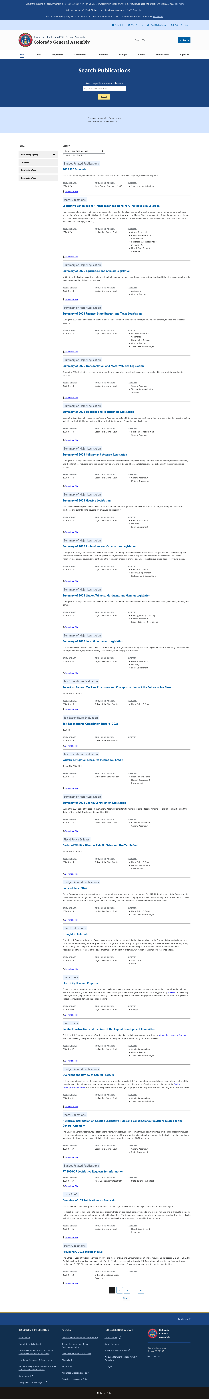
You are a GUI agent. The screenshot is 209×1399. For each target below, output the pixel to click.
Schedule (118, 25)
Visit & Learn (135, 25)
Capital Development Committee (174, 1035)
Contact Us (154, 1356)
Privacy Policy (68, 1360)
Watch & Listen (179, 25)
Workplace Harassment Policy (75, 1379)
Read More (158, 16)
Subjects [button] (25, 162)
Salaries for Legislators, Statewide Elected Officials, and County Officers (38, 1368)
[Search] (155, 40)
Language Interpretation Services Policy (80, 1337)
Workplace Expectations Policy (75, 1372)
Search (184, 40)
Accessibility (24, 1337)
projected (172, 992)
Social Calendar (111, 1344)
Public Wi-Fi (67, 1366)
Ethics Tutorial (112, 1337)
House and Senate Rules (117, 1350)
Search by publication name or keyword (104, 83)
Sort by (66, 145)
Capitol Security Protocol (30, 1344)
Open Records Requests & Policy (76, 1353)
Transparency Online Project (33, 1382)
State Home (26, 1376)
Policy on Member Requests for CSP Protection (120, 1358)
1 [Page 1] (112, 1290)
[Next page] (126, 1298)
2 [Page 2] (119, 1290)
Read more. (179, 3)
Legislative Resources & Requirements (36, 1360)
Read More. (138, 10)
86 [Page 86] (141, 1290)
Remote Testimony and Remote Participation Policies (76, 1346)
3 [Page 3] (127, 1290)
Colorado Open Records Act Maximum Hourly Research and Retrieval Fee (36, 1352)
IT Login (108, 1366)
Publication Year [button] (28, 178)
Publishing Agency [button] (29, 154)
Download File (71, 191)
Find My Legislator (157, 25)
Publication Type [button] (28, 170)
